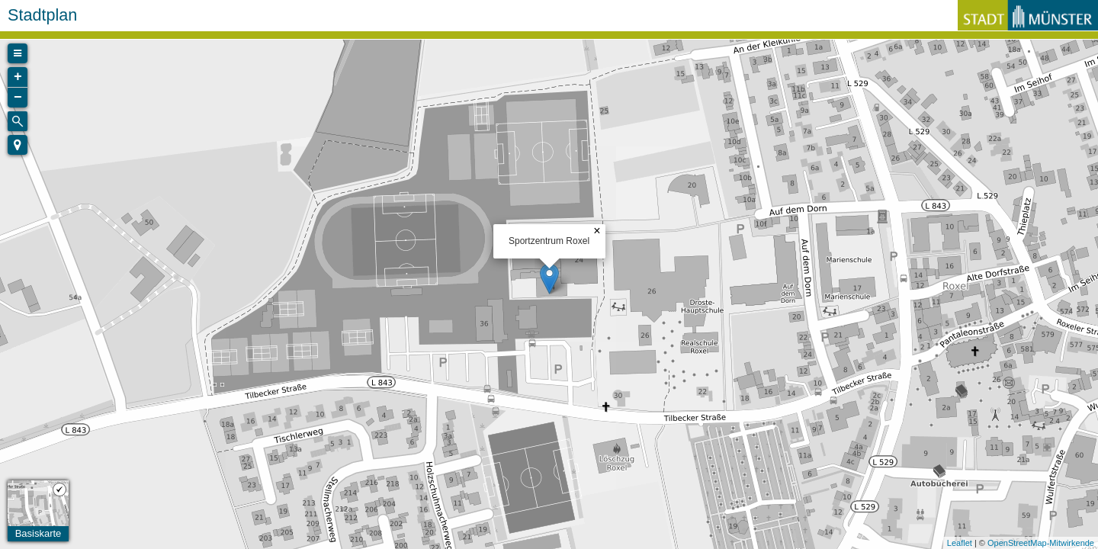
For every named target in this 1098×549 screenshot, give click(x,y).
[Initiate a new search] (17, 121)
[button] (17, 145)
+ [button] (18, 77)
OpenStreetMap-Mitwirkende (1040, 542)
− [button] (18, 97)
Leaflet (959, 542)
